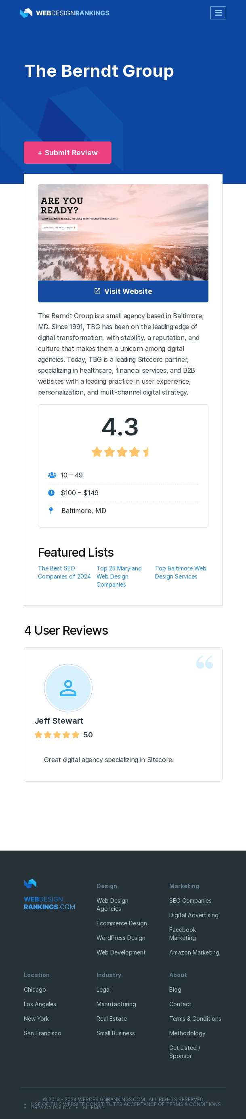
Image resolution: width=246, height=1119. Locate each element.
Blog (175, 989)
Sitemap (94, 1107)
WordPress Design (121, 937)
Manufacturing (116, 1004)
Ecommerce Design (122, 923)
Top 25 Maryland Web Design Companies (119, 576)
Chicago (35, 989)
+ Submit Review (68, 152)
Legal (104, 989)
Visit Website (123, 291)
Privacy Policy (51, 1107)
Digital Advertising (194, 915)
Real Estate (112, 1018)
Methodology (187, 1033)
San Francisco (42, 1033)
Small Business (116, 1033)
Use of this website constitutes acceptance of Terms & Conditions (126, 1104)
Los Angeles (40, 1004)
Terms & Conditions (195, 1018)
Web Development (121, 952)
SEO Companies (190, 900)
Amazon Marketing (194, 952)
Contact (180, 1004)
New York (36, 1018)
